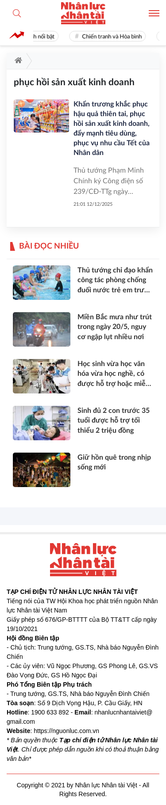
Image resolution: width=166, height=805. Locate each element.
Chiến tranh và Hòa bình (113, 37)
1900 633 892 (50, 712)
